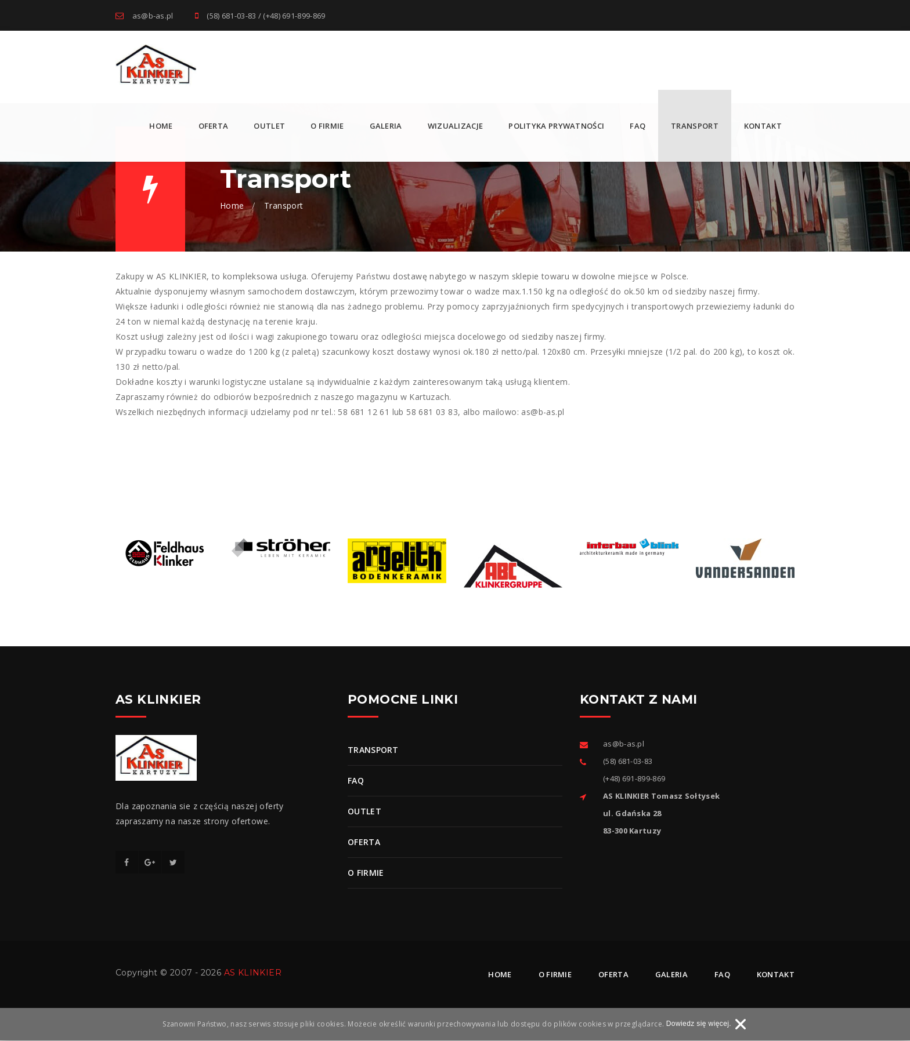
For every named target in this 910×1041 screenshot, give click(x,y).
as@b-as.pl (153, 15)
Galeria (386, 126)
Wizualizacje (455, 126)
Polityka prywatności (556, 126)
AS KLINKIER (252, 973)
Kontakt (763, 126)
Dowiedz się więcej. (698, 1024)
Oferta (213, 126)
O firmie (327, 126)
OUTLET (269, 126)
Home (160, 126)
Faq (722, 975)
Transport (694, 126)
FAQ (637, 126)
